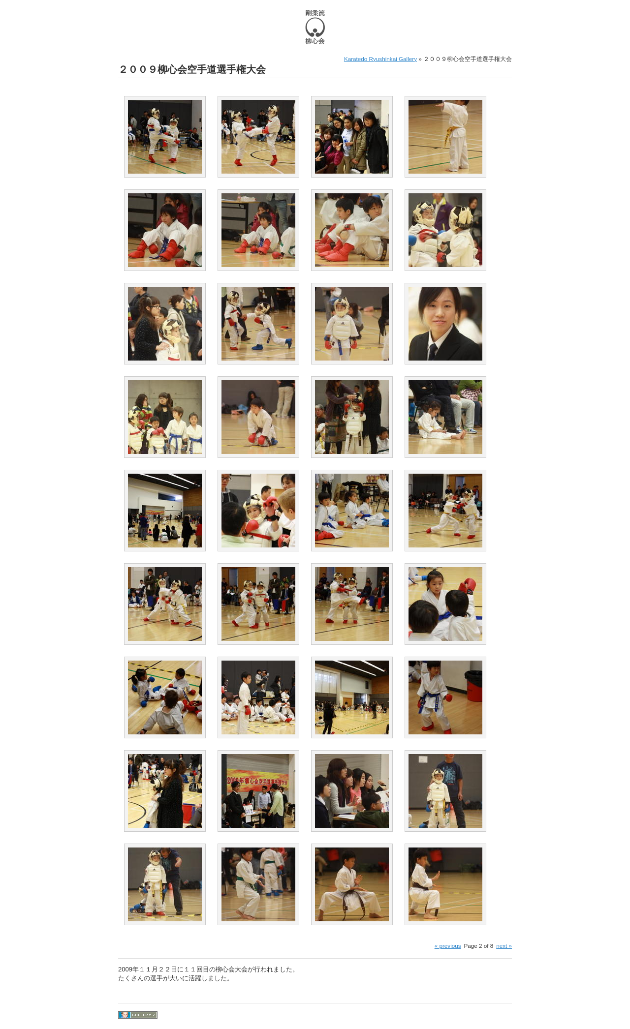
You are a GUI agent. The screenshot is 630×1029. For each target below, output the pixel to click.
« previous (448, 945)
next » (504, 945)
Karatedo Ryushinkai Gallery (380, 59)
